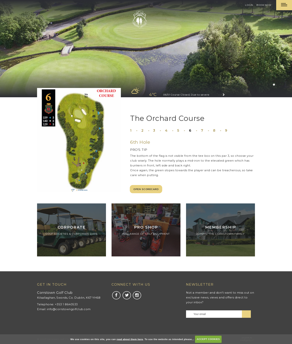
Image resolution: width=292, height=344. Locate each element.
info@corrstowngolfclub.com (69, 309)
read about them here (130, 339)
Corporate (72, 227)
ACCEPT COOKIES (208, 339)
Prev (17, 48)
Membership (220, 227)
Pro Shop (146, 227)
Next (275, 48)
